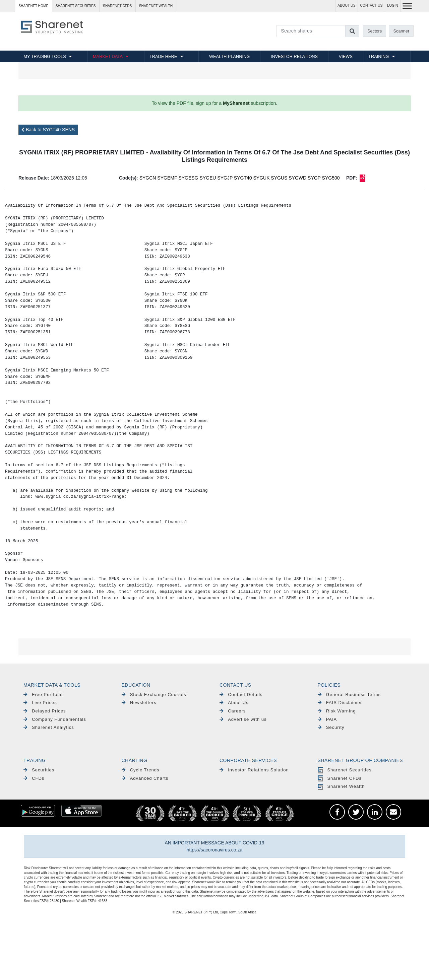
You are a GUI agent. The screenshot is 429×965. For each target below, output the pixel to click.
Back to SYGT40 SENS (48, 129)
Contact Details (241, 694)
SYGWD (297, 178)
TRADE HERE (163, 56)
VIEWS (346, 56)
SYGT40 (243, 178)
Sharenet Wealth (341, 786)
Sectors (374, 30)
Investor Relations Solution (254, 769)
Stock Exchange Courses (154, 694)
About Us (234, 702)
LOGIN (392, 5)
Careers (233, 710)
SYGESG (188, 178)
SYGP (314, 178)
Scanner (401, 30)
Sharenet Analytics (48, 727)
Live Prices (40, 702)
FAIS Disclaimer (340, 702)
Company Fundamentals (54, 719)
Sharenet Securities (345, 769)
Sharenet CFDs (117, 6)
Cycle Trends (141, 769)
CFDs (33, 778)
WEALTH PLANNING (229, 56)
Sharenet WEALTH (156, 6)
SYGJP (225, 178)
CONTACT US (371, 5)
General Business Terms (349, 694)
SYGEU (207, 178)
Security (331, 727)
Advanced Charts (145, 778)
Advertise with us (243, 719)
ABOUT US (346, 5)
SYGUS (279, 178)
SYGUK (261, 178)
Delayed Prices (44, 710)
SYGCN (147, 178)
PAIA (327, 719)
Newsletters (139, 702)
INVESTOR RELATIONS (294, 56)
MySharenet (236, 103)
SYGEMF (167, 178)
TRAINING (378, 56)
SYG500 (331, 178)
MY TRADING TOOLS (44, 56)
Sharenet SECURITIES (76, 6)
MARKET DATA (108, 56)
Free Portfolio (43, 694)
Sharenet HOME (33, 6)
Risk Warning (337, 710)
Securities (38, 769)
